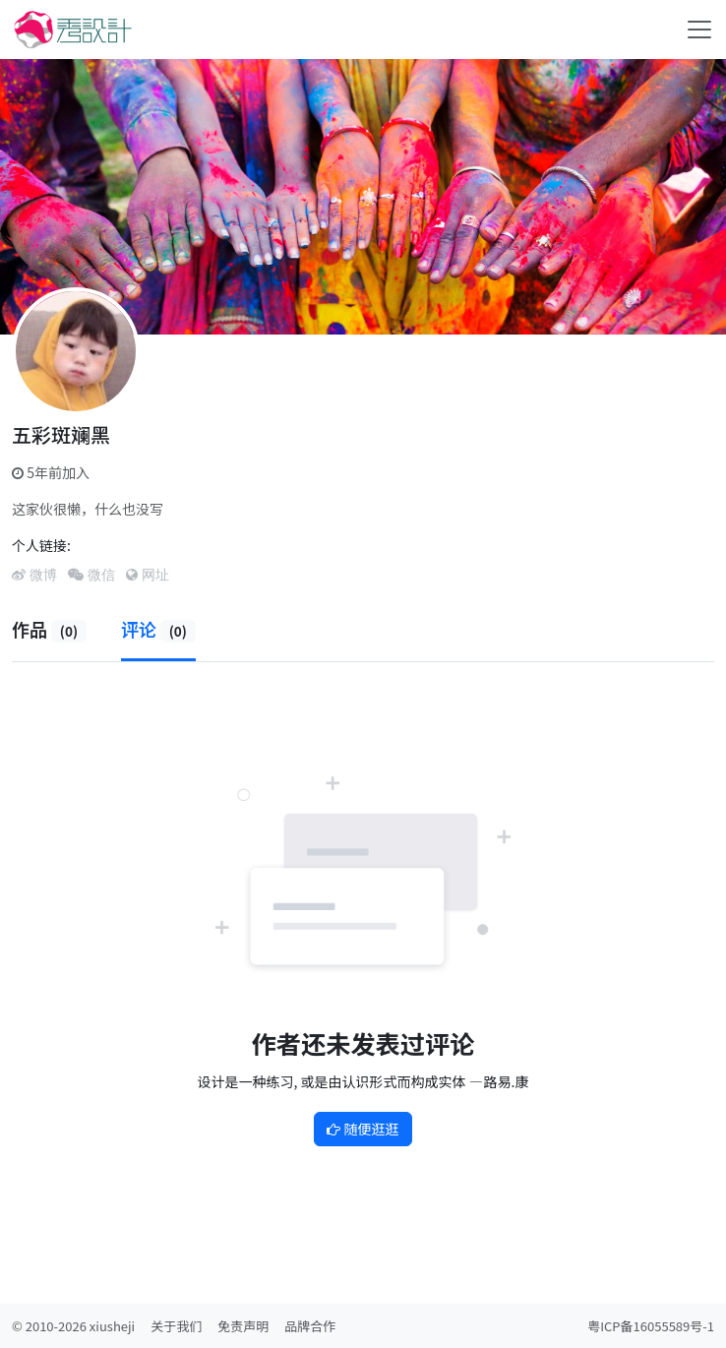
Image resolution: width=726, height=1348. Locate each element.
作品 (49, 629)
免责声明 (243, 1326)
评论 (158, 629)
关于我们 (176, 1326)
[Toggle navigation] (699, 29)
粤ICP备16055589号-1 (650, 1326)
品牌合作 (309, 1326)
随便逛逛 (362, 1128)
